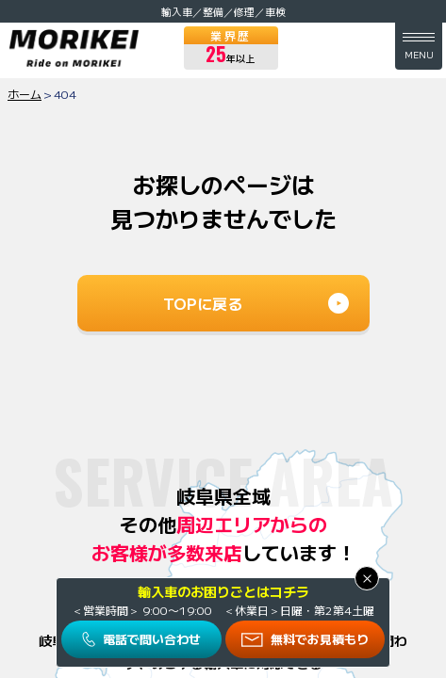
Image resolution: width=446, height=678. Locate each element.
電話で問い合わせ (152, 639)
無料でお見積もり (320, 639)
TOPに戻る (202, 303)
